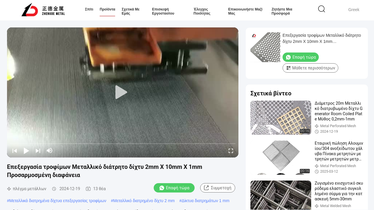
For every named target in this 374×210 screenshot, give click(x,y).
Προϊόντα (107, 9)
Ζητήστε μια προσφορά (281, 11)
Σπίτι (89, 9)
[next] (38, 150)
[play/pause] (26, 150)
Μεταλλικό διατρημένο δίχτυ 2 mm (144, 200)
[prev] (14, 150)
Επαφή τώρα (174, 187)
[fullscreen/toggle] (231, 150)
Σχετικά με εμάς (130, 11)
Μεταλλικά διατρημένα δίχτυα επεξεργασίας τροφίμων (57, 200)
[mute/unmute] (50, 150)
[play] (122, 92)
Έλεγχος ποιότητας (201, 11)
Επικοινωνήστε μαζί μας (245, 11)
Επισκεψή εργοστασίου (163, 11)
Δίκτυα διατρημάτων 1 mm (205, 200)
